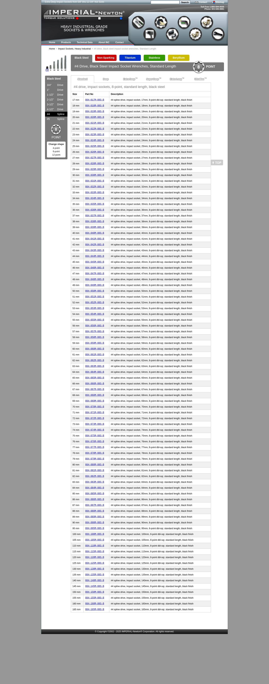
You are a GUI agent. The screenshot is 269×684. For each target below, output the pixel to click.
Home (52, 48)
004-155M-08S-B (94, 646)
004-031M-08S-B (94, 189)
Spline (55, 114)
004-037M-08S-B (94, 227)
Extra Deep (129, 79)
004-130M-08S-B (94, 614)
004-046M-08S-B (94, 284)
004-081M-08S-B (94, 506)
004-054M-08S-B (94, 335)
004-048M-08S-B (94, 297)
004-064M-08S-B (94, 398)
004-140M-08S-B (94, 627)
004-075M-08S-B (94, 468)
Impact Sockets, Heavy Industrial (74, 48)
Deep (106, 79)
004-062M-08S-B (94, 386)
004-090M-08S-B (94, 563)
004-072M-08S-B (94, 449)
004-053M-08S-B (94, 328)
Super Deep (152, 79)
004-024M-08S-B (94, 144)
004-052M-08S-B (94, 322)
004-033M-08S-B (94, 201)
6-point (56, 151)
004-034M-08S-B (94, 208)
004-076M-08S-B (94, 474)
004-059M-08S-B (94, 367)
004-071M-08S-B (94, 443)
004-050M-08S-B (94, 309)
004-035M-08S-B (94, 214)
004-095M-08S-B (94, 570)
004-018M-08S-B (94, 106)
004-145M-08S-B (94, 633)
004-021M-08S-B (94, 125)
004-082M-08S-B (94, 513)
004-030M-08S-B (94, 182)
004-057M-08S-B (94, 354)
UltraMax (199, 79)
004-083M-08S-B (94, 519)
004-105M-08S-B (94, 582)
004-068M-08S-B (94, 424)
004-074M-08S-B (94, 462)
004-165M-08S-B (94, 659)
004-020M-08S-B (94, 119)
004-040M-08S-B (94, 246)
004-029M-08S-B (94, 176)
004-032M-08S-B (94, 195)
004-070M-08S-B (94, 436)
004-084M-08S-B (94, 525)
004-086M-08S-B (94, 538)
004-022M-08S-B (94, 132)
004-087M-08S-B (94, 544)
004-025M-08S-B (94, 151)
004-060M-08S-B (94, 373)
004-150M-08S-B (94, 640)
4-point (56, 148)
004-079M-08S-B (94, 494)
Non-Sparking (106, 57)
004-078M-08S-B (94, 487)
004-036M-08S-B (94, 220)
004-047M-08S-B (94, 290)
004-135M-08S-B (94, 621)
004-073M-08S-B (94, 455)
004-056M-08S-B (94, 347)
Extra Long (176, 79)
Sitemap (220, 2)
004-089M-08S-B (94, 557)
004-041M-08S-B (94, 252)
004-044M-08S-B (94, 271)
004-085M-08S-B (94, 532)
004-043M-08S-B (94, 265)
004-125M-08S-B (94, 608)
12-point (56, 155)
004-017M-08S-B (94, 100)
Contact (203, 2)
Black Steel (82, 57)
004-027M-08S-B (94, 163)
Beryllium (179, 57)
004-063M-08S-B (94, 392)
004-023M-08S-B (94, 138)
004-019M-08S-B (94, 112)
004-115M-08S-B (94, 595)
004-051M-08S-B (94, 316)
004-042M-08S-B (94, 259)
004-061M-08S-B (94, 379)
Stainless (154, 57)
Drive (55, 84)
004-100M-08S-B (94, 576)
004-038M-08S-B (94, 233)
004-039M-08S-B (94, 240)
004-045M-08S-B (94, 278)
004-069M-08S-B (94, 430)
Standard (82, 79)
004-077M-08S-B (94, 481)
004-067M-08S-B (94, 417)
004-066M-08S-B (94, 411)
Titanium (130, 57)
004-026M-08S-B (94, 157)
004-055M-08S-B (94, 341)
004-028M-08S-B (94, 170)
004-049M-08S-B (94, 303)
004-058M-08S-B (94, 360)
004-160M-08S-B (94, 652)
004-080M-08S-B (94, 500)
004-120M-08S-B (94, 601)
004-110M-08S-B (94, 589)
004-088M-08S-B (94, 551)
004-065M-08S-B (94, 405)
